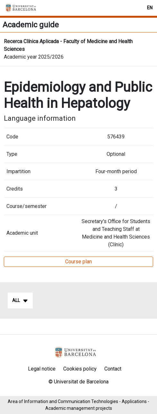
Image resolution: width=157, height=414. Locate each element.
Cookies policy (80, 369)
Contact (112, 369)
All (20, 301)
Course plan (78, 262)
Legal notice (42, 369)
